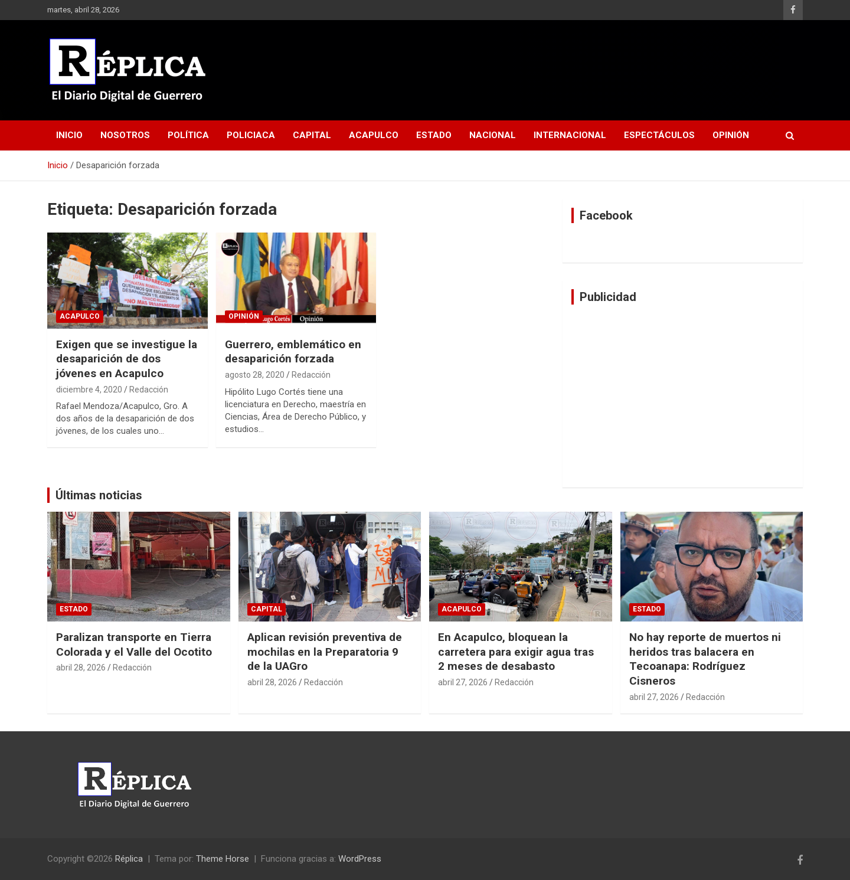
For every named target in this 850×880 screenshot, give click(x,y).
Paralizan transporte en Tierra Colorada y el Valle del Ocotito (134, 644)
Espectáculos (659, 135)
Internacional (570, 135)
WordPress (359, 858)
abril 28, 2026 (81, 667)
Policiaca (251, 135)
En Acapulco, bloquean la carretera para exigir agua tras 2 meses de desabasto (516, 651)
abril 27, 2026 (463, 682)
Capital (312, 135)
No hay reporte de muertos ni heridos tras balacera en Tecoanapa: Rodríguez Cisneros (705, 659)
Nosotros (125, 135)
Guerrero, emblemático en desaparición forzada (293, 352)
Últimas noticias (98, 495)
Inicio (69, 135)
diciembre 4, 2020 (89, 389)
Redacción (148, 389)
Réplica (129, 858)
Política (188, 135)
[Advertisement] (682, 396)
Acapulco (373, 135)
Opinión (730, 135)
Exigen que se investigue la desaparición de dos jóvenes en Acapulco (126, 359)
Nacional (492, 135)
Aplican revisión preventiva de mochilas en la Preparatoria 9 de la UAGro (324, 651)
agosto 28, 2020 (255, 375)
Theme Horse (222, 858)
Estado (434, 135)
